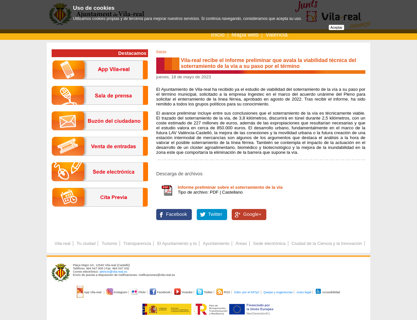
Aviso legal (303, 292)
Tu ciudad (85, 243)
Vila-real (63, 243)
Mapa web (245, 34)
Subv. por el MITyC (247, 292)
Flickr (138, 292)
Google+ (252, 214)
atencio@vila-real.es (113, 271)
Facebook (176, 214)
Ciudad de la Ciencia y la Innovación (327, 243)
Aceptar (336, 27)
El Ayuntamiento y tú (177, 243)
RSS (223, 292)
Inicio (218, 34)
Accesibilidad (327, 292)
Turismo (109, 243)
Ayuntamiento (216, 243)
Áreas (241, 243)
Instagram (117, 292)
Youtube (183, 292)
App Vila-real (89, 292)
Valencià (276, 34)
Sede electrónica (269, 243)
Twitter (215, 214)
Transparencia (137, 243)
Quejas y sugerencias (278, 292)
